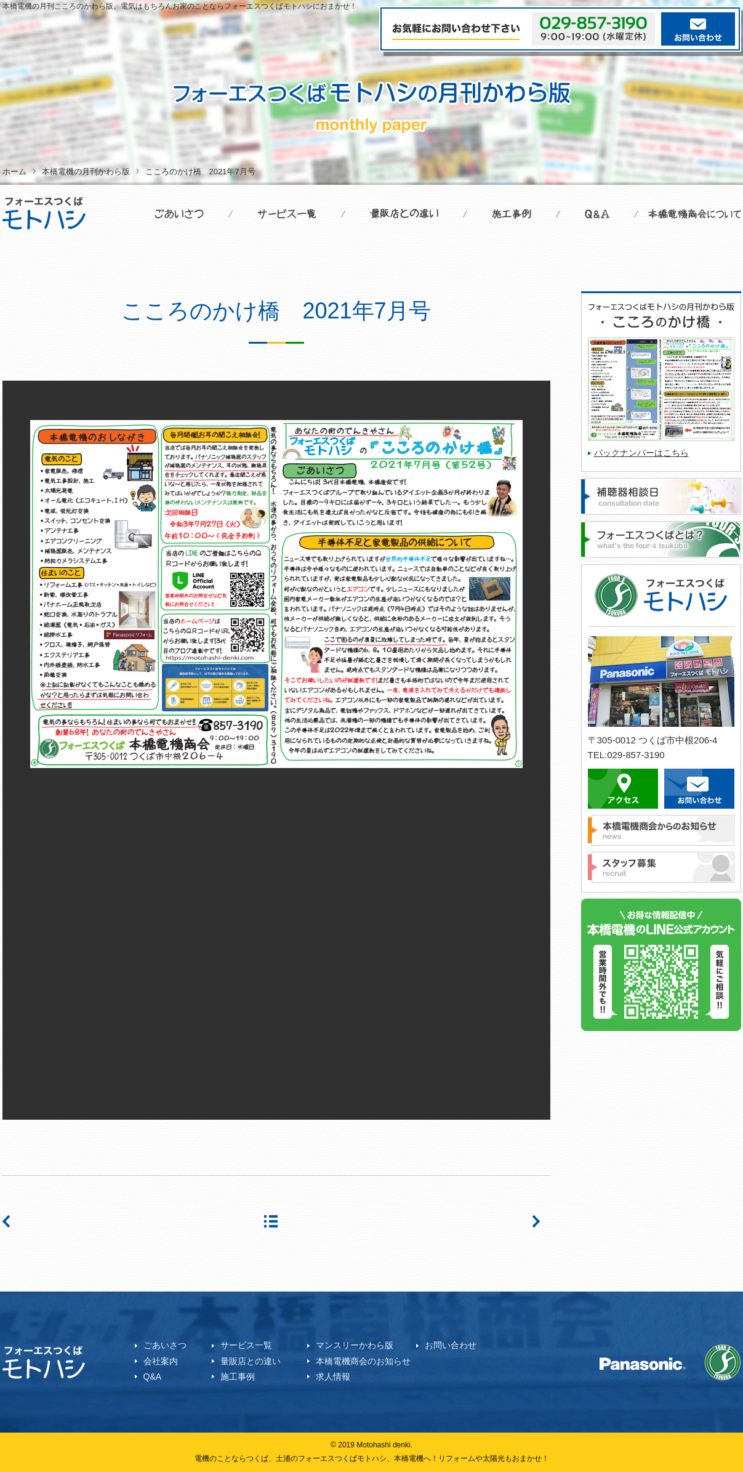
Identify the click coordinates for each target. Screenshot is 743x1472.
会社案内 (160, 1361)
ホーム (14, 171)
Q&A (152, 1376)
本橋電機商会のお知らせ (363, 1361)
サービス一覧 (246, 1345)
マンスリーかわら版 (354, 1345)
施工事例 (237, 1376)
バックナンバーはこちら (641, 453)
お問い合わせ (450, 1345)
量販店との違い (250, 1361)
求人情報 (333, 1376)
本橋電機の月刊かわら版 (86, 171)
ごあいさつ (165, 1345)
